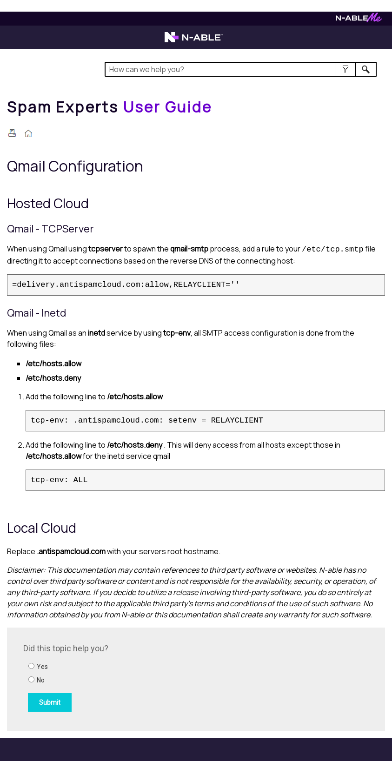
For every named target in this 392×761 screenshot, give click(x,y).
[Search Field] (241, 69)
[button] (345, 69)
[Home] (110, 107)
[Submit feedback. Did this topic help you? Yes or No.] (148, 678)
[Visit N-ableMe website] (359, 19)
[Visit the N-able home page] (194, 41)
